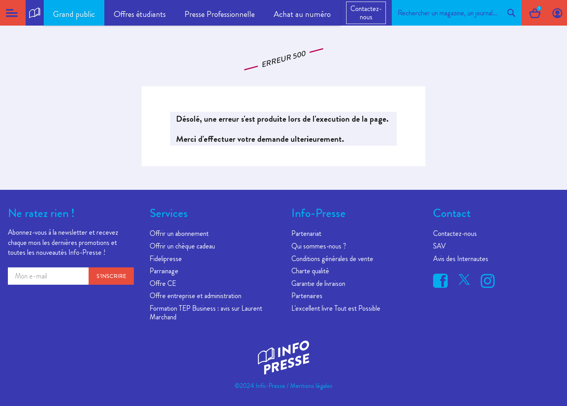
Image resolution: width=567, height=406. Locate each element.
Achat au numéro (302, 14)
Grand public (74, 14)
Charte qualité (310, 271)
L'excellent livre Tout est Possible (335, 308)
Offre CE (163, 283)
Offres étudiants (140, 14)
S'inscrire (111, 276)
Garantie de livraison (318, 283)
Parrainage (164, 271)
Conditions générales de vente (332, 259)
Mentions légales (311, 385)
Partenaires (306, 296)
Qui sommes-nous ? (318, 246)
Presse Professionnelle (220, 14)
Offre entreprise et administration (195, 296)
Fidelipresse (166, 259)
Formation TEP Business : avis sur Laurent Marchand (206, 312)
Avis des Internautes (460, 259)
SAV (439, 246)
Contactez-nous (366, 13)
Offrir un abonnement (179, 233)
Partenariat (306, 233)
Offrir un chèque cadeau (182, 246)
